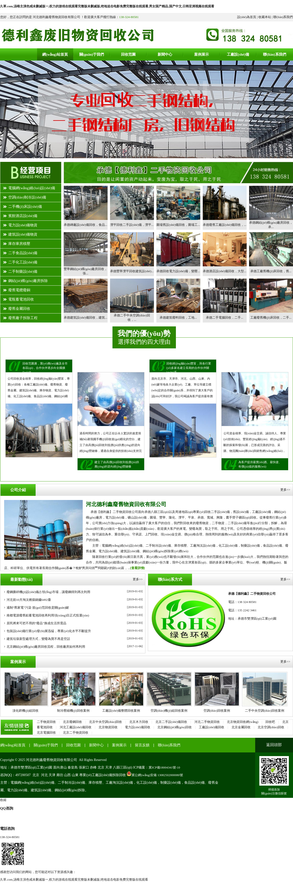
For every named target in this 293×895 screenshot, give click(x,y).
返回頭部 (274, 745)
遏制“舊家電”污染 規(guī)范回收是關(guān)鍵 (38, 607)
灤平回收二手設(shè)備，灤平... (132, 225)
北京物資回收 (108, 727)
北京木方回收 (138, 722)
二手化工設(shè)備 (23, 262)
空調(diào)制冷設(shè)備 (27, 197)
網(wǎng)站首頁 (13, 745)
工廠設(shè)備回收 (211, 727)
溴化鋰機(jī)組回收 (27, 710)
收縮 (3, 800)
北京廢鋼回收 (72, 722)
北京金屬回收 (241, 727)
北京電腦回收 (46, 732)
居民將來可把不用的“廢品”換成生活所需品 (37, 623)
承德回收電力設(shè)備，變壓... (178, 271)
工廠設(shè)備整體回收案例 (123, 710)
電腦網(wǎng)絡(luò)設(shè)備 (31, 188)
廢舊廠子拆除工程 (23, 318)
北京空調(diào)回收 (271, 727)
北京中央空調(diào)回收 (105, 722)
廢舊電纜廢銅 (19, 290)
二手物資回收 (46, 722)
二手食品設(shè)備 (23, 253)
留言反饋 (142, 745)
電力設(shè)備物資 (23, 225)
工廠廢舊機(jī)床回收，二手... (271, 317)
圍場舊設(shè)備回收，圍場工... (178, 225)
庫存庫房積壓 (19, 244)
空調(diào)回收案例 (218, 710)
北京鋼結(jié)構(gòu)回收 (174, 727)
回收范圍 (73, 745)
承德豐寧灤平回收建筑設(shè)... (132, 271)
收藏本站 (264, 17)
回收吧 (270, 722)
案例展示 (119, 745)
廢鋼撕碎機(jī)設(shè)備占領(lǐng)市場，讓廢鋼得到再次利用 (48, 592)
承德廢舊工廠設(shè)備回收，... (224, 225)
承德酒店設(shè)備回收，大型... (224, 271)
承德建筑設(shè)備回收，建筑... (85, 317)
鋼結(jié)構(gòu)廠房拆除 (28, 281)
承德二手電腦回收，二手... (224, 317)
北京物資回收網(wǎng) (242, 722)
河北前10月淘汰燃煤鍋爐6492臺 (29, 600)
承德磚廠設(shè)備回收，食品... (85, 225)
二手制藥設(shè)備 (23, 271)
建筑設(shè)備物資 (23, 234)
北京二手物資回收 (75, 732)
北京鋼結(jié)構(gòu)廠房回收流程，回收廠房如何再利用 (46, 646)
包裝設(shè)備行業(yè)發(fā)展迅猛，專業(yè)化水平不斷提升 (49, 631)
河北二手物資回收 (207, 722)
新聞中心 (96, 745)
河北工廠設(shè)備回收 (75, 727)
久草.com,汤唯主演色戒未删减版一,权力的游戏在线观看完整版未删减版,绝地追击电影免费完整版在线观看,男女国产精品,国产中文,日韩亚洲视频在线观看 (107, 6)
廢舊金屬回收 (19, 309)
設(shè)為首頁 (246, 17)
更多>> (285, 489)
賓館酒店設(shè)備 (23, 216)
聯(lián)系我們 (283, 17)
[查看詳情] (137, 568)
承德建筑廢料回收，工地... (178, 317)
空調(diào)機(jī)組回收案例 (170, 710)
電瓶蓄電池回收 (21, 299)
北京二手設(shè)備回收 (171, 722)
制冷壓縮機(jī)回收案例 (75, 710)
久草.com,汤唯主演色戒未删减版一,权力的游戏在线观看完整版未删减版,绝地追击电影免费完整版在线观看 (74, 879)
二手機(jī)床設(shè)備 (25, 206)
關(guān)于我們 (46, 745)
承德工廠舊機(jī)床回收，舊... (271, 271)
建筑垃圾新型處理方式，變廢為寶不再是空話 (38, 639)
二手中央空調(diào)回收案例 (266, 710)
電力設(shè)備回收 (137, 727)
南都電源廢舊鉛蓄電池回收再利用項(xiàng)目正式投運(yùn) (48, 615)
